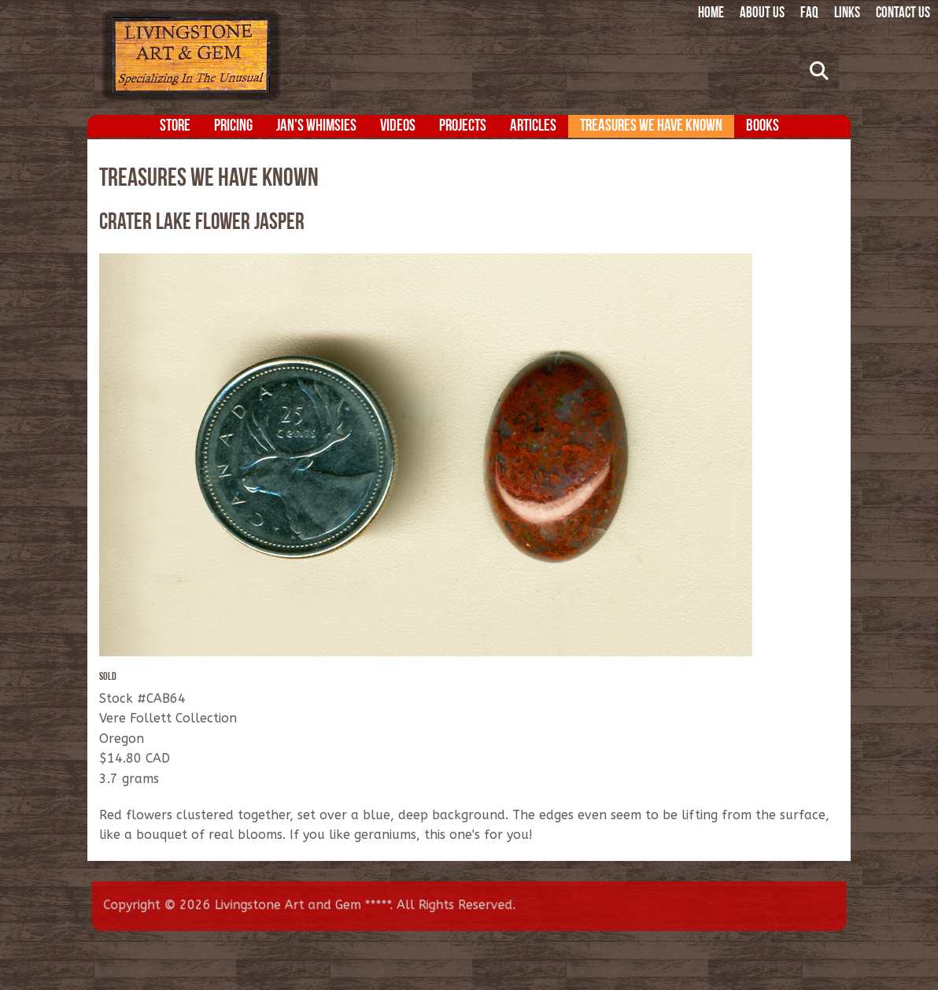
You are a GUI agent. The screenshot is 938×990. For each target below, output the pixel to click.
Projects (462, 126)
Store (175, 126)
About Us (762, 13)
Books (762, 126)
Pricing (233, 126)
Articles (533, 126)
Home (711, 13)
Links (847, 13)
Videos (397, 126)
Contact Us (903, 13)
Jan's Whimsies (316, 126)
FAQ (809, 13)
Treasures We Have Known (651, 126)
